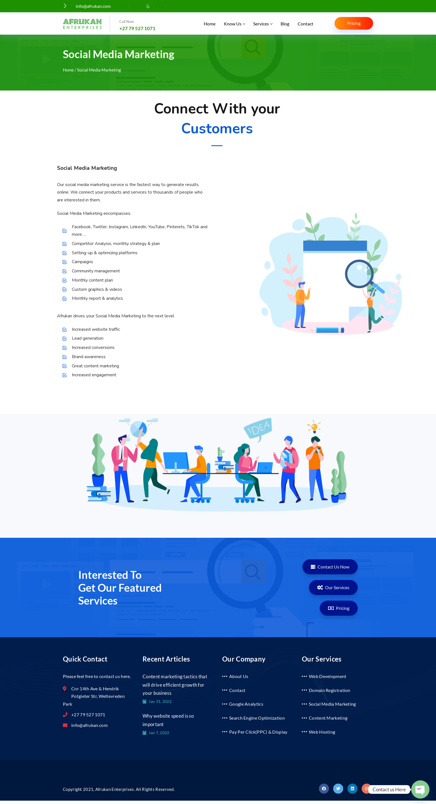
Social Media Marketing (332, 704)
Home (209, 23)
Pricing (354, 23)
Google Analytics (246, 704)
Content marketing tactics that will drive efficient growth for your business (175, 685)
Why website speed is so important (168, 720)
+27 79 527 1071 (137, 28)
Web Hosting (322, 731)
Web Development (328, 676)
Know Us (234, 23)
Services (262, 23)
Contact (305, 23)
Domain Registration (329, 690)
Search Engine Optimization (257, 717)
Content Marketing (328, 717)
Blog (285, 23)
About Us (238, 676)
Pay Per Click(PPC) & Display (258, 731)
